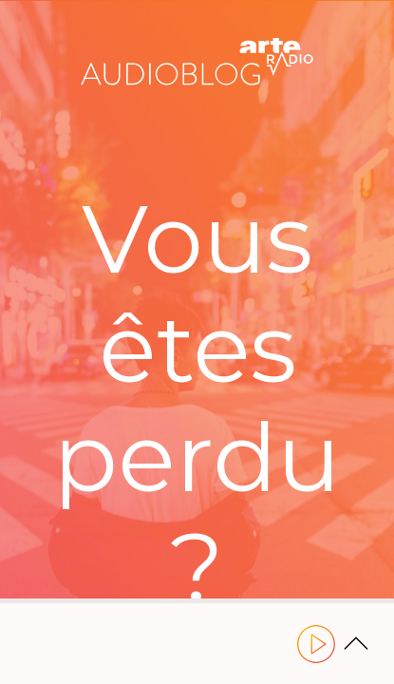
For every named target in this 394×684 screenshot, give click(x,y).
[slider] (197, 600)
